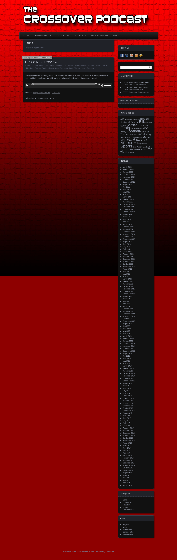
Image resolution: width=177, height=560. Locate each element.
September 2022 (129, 267)
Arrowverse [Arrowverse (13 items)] (128, 119)
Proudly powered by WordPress (75, 552)
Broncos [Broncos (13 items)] (123, 125)
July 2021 (126, 299)
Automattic (110, 552)
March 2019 (127, 366)
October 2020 (128, 319)
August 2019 (127, 354)
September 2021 (129, 294)
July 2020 (126, 326)
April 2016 (126, 453)
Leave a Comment (87, 68)
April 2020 (126, 334)
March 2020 (127, 336)
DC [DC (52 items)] (146, 128)
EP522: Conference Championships (136, 92)
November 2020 (129, 316)
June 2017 (127, 418)
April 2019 (126, 363)
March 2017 (127, 426)
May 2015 (126, 480)
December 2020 (129, 314)
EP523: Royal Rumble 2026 (133, 90)
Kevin (32, 58)
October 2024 (128, 209)
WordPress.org (128, 534)
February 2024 (128, 227)
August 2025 (127, 184)
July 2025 (126, 187)
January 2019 (128, 371)
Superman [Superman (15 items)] (124, 150)
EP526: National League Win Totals (136, 82)
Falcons (84, 65)
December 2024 (129, 204)
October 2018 (128, 378)
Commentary (127, 502)
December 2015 (129, 463)
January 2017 (128, 431)
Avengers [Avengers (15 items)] (136, 119)
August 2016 (127, 443)
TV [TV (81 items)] (150, 149)
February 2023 (128, 254)
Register (126, 524)
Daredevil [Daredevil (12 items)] (137, 129)
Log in (125, 527)
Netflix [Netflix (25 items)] (146, 140)
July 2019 (126, 356)
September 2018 (129, 381)
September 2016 (129, 441)
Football (91, 65)
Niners (31, 68)
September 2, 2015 (44, 58)
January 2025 (128, 202)
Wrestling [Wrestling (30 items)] (124, 152)
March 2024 (127, 224)
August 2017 (127, 413)
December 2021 (129, 286)
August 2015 (127, 473)
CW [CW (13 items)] (132, 129)
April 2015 (126, 483)
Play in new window (41, 92)
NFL (26, 68)
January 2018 (128, 401)
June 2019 (127, 358)
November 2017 (129, 406)
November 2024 (129, 207)
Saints (56, 68)
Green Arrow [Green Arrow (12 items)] (133, 134)
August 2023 (127, 242)
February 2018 (128, 398)
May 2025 (126, 192)
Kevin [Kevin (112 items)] (128, 137)
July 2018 (126, 386)
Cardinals (58, 65)
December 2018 (129, 373)
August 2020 (127, 324)
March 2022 (127, 279)
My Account (64, 36)
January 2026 (128, 172)
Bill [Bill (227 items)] (141, 122)
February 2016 (128, 458)
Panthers (45, 68)
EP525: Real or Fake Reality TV (134, 85)
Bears (47, 65)
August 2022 (127, 269)
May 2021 (126, 301)
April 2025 (126, 194)
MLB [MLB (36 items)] (135, 140)
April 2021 (126, 304)
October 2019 (128, 349)
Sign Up (116, 36)
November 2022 (129, 262)
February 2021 (128, 309)
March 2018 (127, 396)
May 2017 (126, 421)
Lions (103, 65)
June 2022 (127, 271)
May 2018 (126, 391)
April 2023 (126, 249)
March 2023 (127, 252)
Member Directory (43, 36)
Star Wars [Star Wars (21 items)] (137, 147)
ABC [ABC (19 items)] (122, 119)
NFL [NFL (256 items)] (124, 143)
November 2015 (129, 465)
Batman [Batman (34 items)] (135, 122)
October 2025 (128, 179)
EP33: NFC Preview (41, 62)
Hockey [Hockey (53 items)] (147, 134)
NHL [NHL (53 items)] (130, 143)
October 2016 (128, 438)
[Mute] (102, 85)
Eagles (77, 65)
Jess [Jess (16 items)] (122, 138)
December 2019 (129, 344)
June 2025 (127, 189)
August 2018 (127, 383)
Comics (125, 500)
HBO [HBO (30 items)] (140, 134)
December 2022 (129, 259)
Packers (38, 68)
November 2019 (129, 346)
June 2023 (127, 244)
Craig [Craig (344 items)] (125, 128)
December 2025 (129, 175)
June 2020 (127, 329)
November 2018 (129, 376)
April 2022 (126, 276)
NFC (107, 65)
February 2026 (128, 170)
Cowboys (66, 65)
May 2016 (126, 450)
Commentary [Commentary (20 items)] (143, 125)
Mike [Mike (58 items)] (130, 140)
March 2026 (127, 167)
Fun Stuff (126, 505)
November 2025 (129, 177)
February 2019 (128, 368)
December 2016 (129, 433)
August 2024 (127, 214)
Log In (26, 36)
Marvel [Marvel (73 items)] (147, 137)
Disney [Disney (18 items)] (123, 132)
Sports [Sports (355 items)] (126, 146)
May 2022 (126, 274)
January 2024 (128, 229)
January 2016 (128, 460)
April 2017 (126, 423)
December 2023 (129, 232)
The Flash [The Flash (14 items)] (143, 150)
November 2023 (129, 234)
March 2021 (127, 306)
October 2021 (128, 291)
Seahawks (64, 68)
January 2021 (128, 311)
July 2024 (126, 217)
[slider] (64, 84)
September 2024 (129, 212)
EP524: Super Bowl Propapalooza (135, 87)
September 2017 (129, 411)
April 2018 (126, 393)
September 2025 (129, 182)
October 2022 (128, 264)
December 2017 (129, 403)
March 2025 (127, 197)
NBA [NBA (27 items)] (140, 140)
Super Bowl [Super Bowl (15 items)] (145, 147)
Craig (73, 65)
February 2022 (128, 281)
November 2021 (129, 289)
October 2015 (128, 468)
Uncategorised (128, 510)
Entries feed (127, 529)
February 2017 (128, 428)
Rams (51, 68)
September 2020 (129, 321)
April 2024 (126, 222)
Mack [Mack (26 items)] (139, 137)
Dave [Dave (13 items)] (142, 129)
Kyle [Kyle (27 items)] (135, 137)
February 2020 (128, 339)
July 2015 (126, 475)
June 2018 (127, 388)
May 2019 (126, 361)
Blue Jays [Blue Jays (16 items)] (148, 122)
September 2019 (129, 351)
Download (56, 92)
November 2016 (129, 436)
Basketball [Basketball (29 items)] (125, 122)
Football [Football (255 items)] (133, 131)
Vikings (77, 68)
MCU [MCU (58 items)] (123, 140)
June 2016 (127, 448)
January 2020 (128, 341)
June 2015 (127, 478)
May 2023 (126, 247)
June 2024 (127, 219)
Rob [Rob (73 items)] (136, 143)
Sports (35, 65)
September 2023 (129, 239)
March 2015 (127, 485)
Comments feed (129, 532)
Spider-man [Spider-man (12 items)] (143, 143)
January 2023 (128, 257)
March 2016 (127, 455)
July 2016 (126, 445)
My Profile (80, 36)
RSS (52, 98)
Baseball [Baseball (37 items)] (144, 119)
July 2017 (126, 416)
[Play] (27, 85)
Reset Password (99, 36)
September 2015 (129, 470)
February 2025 (128, 199)
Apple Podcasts (41, 98)
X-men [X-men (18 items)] (132, 152)
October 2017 (128, 408)
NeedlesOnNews (40, 75)
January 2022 (128, 284)
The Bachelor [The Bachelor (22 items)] (134, 150)
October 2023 (128, 237)
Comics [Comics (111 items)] (132, 125)
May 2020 (126, 331)
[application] (68, 85)
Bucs (52, 65)
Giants (97, 65)
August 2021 (127, 296)
